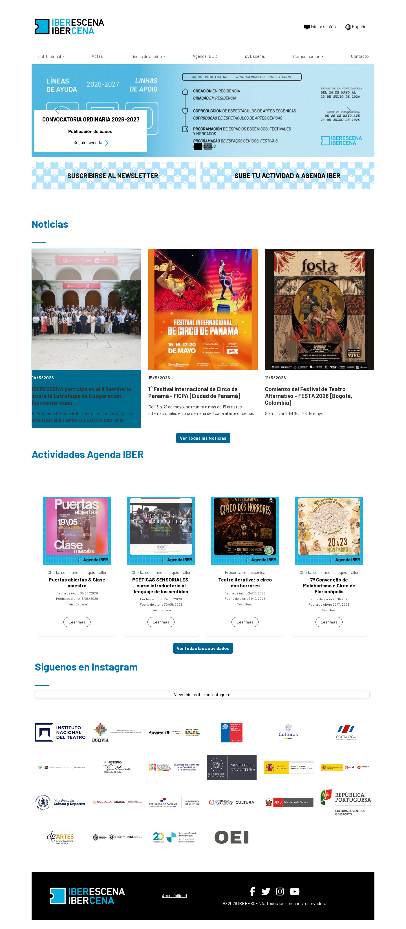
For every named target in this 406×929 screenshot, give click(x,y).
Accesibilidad (174, 895)
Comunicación (306, 56)
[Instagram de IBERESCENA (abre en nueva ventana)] (280, 891)
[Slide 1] (198, 146)
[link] (86, 338)
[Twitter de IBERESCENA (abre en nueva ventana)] (265, 891)
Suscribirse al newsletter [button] (112, 175)
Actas (97, 56)
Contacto (360, 56)
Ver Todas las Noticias (203, 438)
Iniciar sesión (320, 27)
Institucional (49, 56)
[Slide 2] (208, 146)
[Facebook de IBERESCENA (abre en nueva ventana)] (252, 891)
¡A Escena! (255, 56)
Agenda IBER (205, 56)
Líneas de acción (146, 56)
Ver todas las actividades (203, 648)
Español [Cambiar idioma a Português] (356, 27)
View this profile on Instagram (202, 694)
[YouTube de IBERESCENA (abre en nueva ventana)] (295, 891)
